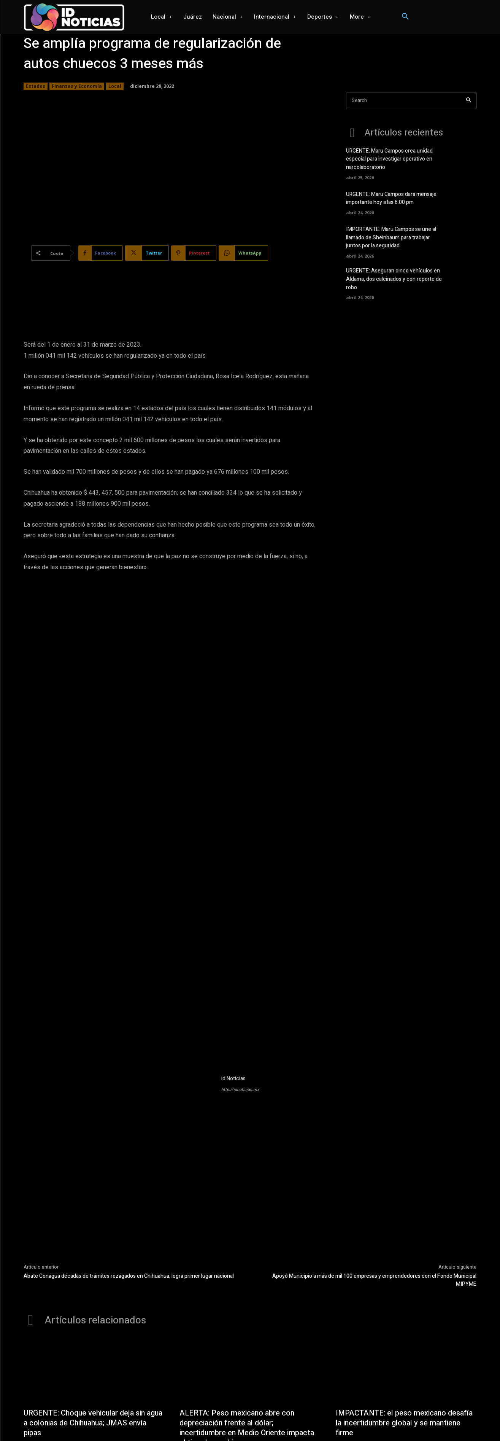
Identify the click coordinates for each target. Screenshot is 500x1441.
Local (115, 86)
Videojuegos (264, 1420)
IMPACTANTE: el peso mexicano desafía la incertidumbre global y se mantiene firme (405, 1293)
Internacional (201, 1420)
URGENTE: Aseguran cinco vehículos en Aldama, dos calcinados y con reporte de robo (394, 277)
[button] (405, 17)
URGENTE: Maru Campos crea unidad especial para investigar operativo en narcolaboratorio (389, 159)
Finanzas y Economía (76, 86)
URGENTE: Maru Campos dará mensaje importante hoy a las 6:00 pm (391, 197)
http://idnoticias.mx (240, 960)
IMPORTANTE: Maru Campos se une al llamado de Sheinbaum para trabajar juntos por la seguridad (391, 236)
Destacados (194, 1327)
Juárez (147, 1420)
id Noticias (233, 949)
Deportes (233, 1420)
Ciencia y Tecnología (307, 1420)
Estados (36, 86)
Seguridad (372, 1420)
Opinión (345, 1420)
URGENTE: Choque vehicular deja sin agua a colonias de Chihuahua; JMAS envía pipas (86, 1293)
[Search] (468, 100)
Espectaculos (439, 1420)
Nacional (170, 1420)
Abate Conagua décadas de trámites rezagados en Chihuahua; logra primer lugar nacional (129, 1146)
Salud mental (404, 1420)
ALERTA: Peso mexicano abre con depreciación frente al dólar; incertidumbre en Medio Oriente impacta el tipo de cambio (247, 1298)
